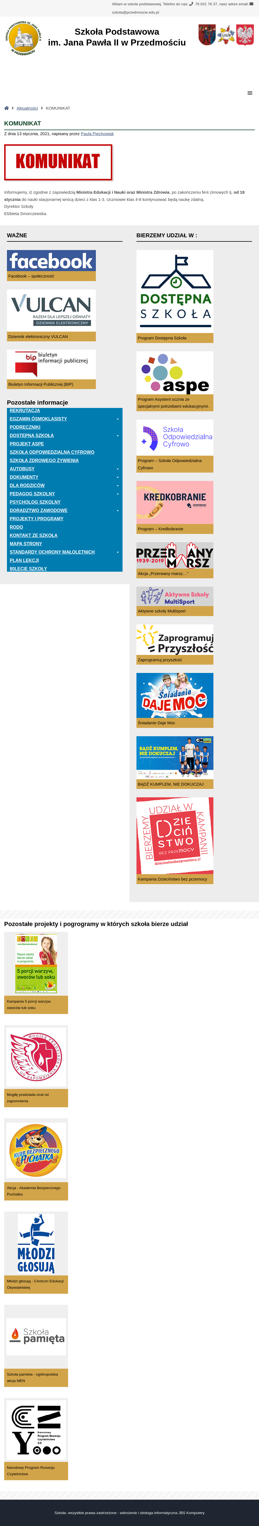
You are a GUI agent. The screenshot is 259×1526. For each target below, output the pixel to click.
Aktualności (27, 108)
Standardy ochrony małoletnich (65, 552)
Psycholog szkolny (35, 502)
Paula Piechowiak (97, 133)
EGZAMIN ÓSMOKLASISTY (65, 419)
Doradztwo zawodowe (65, 510)
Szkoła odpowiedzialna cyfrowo (52, 452)
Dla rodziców (65, 485)
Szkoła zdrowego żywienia (44, 460)
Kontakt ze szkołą (34, 535)
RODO (16, 527)
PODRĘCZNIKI (25, 427)
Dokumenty (65, 477)
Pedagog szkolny (65, 494)
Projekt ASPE (27, 444)
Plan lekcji (24, 560)
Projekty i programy (37, 518)
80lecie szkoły (28, 568)
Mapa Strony (26, 543)
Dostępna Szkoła (65, 435)
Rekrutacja (25, 410)
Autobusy (65, 469)
